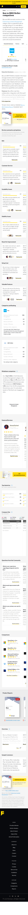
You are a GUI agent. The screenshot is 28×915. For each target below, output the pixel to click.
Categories (14, 883)
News (14, 850)
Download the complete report (19, 115)
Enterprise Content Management (12, 21)
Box (12, 54)
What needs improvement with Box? (11, 586)
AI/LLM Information (14, 837)
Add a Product (14, 831)
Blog (14, 847)
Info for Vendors (14, 828)
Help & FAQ (14, 834)
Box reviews (14, 59)
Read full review (14, 456)
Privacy (14, 864)
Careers (14, 853)
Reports (14, 888)
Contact (14, 856)
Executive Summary (8, 43)
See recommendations (19, 474)
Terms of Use (14, 869)
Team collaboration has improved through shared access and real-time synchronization (11, 437)
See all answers (15, 581)
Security (14, 875)
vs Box (12, 640)
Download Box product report (13, 720)
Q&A (23, 43)
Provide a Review (14, 825)
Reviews (17, 43)
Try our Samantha (16, 1)
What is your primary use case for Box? (12, 607)
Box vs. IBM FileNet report (12, 790)
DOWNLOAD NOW (19, 779)
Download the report (7, 67)
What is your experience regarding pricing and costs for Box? (11, 567)
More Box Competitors (12, 675)
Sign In (23, 6)
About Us (14, 844)
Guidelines (14, 872)
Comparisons (14, 886)
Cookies (14, 866)
